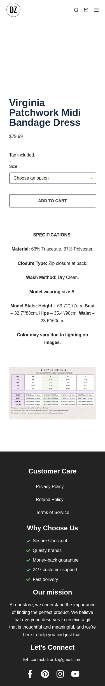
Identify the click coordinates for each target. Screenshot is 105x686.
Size (13, 166)
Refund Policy (50, 499)
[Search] (76, 10)
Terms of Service (52, 512)
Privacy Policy (50, 486)
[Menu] (96, 9)
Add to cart (52, 200)
